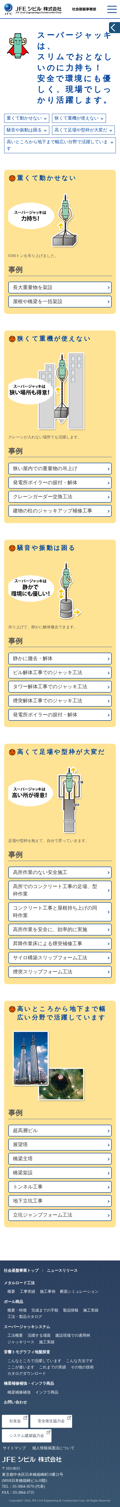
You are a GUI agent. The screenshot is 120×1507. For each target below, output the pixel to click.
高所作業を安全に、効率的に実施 (50, 929)
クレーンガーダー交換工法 (42, 496)
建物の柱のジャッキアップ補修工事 (52, 510)
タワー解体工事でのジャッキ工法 (50, 686)
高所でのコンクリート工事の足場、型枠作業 (55, 890)
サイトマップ (14, 1448)
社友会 (18, 1419)
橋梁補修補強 (19, 1392)
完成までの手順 (44, 1310)
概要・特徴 (17, 1310)
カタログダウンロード (26, 1373)
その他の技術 (82, 1367)
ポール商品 (13, 1302)
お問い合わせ (15, 1402)
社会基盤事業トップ (21, 1270)
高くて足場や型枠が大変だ (80, 130)
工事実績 (27, 1291)
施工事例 (47, 1291)
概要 (11, 1291)
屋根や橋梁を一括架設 (37, 301)
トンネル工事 (28, 1187)
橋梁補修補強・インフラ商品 (29, 1383)
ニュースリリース (62, 1270)
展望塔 (20, 1144)
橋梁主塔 (23, 1158)
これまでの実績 (52, 1367)
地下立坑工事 (28, 1201)
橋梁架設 (23, 1172)
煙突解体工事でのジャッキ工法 (47, 700)
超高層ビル (25, 1130)
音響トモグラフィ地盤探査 (27, 1352)
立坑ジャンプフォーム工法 (42, 1215)
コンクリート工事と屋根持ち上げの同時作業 (55, 911)
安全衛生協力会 (54, 1419)
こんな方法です (79, 1361)
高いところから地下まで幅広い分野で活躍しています (57, 145)
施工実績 (91, 1310)
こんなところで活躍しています (34, 1361)
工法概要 (15, 1335)
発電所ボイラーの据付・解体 (45, 482)
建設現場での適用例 (72, 1335)
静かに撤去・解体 (33, 658)
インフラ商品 (46, 1392)
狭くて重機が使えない (76, 118)
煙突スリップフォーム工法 (42, 971)
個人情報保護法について (53, 1448)
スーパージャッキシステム (27, 1327)
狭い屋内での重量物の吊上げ (45, 468)
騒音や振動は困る (24, 130)
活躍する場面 (39, 1335)
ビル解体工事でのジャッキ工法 (47, 672)
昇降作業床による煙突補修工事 (47, 943)
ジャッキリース (20, 1342)
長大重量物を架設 (33, 287)
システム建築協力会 (29, 1434)
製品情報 (70, 1310)
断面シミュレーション (79, 1291)
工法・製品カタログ (24, 1317)
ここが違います (20, 1367)
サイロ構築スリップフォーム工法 (50, 957)
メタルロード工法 (19, 1283)
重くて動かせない (24, 118)
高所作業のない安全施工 (40, 872)
